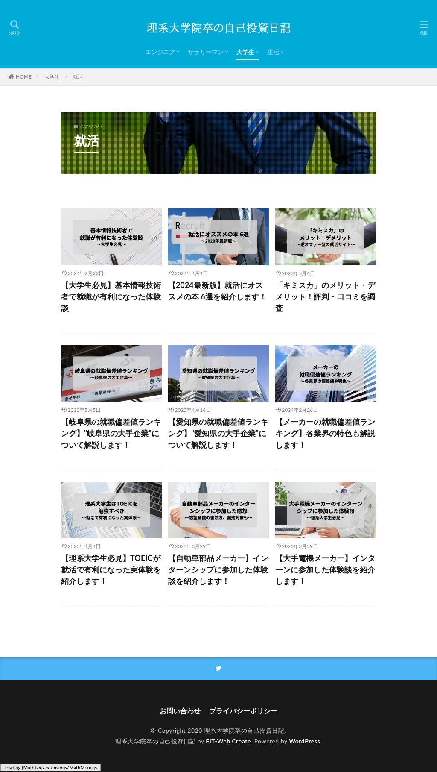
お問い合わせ (180, 711)
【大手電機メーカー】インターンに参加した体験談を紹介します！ (325, 569)
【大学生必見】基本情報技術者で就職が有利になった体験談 (111, 296)
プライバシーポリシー (243, 711)
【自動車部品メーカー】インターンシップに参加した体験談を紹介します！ (218, 569)
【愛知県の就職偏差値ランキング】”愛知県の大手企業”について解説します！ (218, 433)
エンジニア (160, 52)
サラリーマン (206, 52)
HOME (24, 76)
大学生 (245, 52)
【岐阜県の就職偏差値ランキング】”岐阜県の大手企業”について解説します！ (111, 433)
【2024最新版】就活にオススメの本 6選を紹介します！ (217, 290)
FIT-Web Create (228, 741)
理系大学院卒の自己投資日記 (244, 730)
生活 (273, 52)
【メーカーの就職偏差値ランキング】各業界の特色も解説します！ (325, 433)
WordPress (304, 741)
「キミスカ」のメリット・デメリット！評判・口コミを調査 (325, 296)
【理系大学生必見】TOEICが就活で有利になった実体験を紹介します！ (111, 569)
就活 (78, 76)
